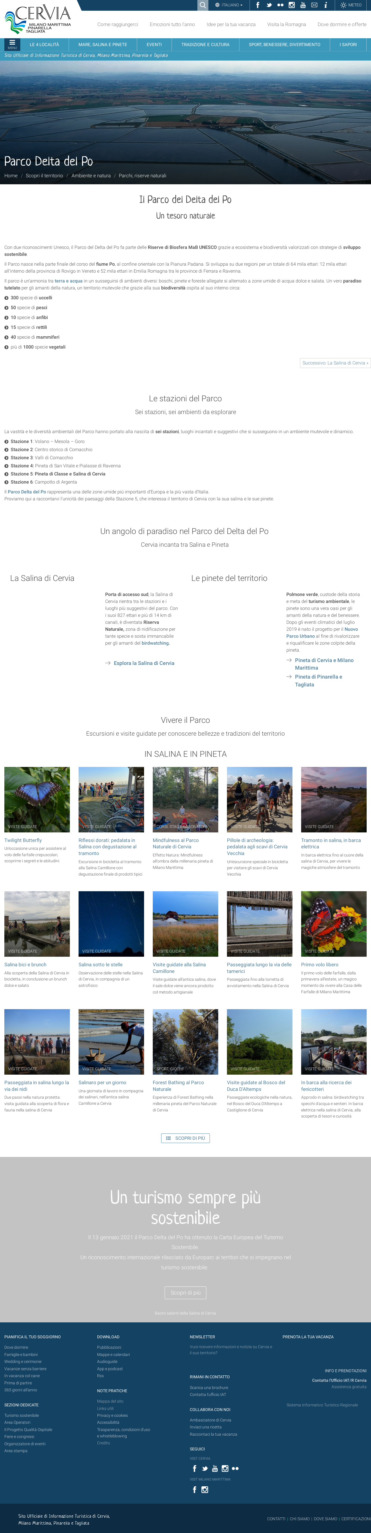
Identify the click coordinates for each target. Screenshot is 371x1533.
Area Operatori (17, 1422)
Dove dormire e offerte (342, 24)
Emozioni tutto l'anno (172, 24)
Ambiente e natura (91, 175)
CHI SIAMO (300, 1518)
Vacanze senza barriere (25, 1368)
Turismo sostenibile (21, 1415)
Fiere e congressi (19, 1436)
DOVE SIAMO (325, 1518)
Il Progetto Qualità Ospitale (28, 1429)
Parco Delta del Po (27, 492)
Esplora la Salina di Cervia (144, 663)
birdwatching (155, 643)
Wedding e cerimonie (22, 1361)
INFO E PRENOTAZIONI (345, 1370)
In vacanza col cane (22, 1375)
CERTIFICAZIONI (356, 1518)
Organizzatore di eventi (25, 1443)
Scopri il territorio (44, 175)
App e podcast (110, 1368)
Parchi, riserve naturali (142, 175)
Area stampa (16, 1450)
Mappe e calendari (113, 1354)
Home (11, 175)
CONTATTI (276, 1518)
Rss (100, 1375)
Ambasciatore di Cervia (210, 1420)
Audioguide (107, 1361)
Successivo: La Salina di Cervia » (335, 363)
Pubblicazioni (109, 1347)
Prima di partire (18, 1383)
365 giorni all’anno (20, 1390)
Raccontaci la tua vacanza (213, 1434)
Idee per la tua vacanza (231, 24)
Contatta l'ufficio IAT (208, 1394)
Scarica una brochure (209, 1387)
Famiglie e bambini (21, 1354)
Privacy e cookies (112, 1415)
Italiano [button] (232, 5)
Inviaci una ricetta (206, 1427)
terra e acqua (69, 281)
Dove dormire (16, 1347)
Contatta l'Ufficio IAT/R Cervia (339, 1380)
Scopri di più (186, 1292)
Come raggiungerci (117, 24)
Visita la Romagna (286, 24)
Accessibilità (108, 1422)
